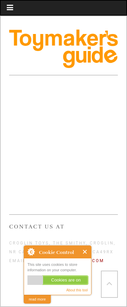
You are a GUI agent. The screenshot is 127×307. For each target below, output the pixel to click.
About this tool (77, 290)
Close (85, 252)
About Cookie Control (31, 251)
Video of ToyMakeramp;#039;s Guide (63, 147)
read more (37, 299)
